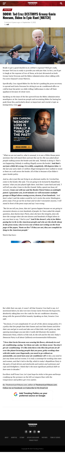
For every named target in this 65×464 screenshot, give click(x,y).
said (19, 105)
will (8, 24)
